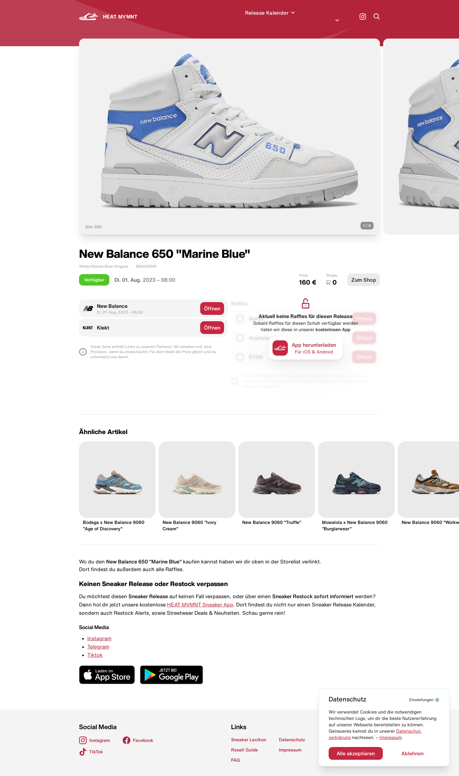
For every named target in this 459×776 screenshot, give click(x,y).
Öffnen (212, 300)
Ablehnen (412, 753)
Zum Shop (363, 272)
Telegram (98, 639)
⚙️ (424, 700)
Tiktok (95, 647)
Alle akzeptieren (356, 753)
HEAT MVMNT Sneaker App (200, 596)
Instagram (99, 630)
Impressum (390, 737)
